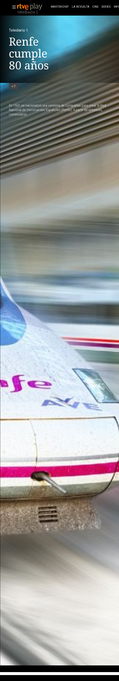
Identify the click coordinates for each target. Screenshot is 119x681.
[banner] (33, 6)
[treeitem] (60, 7)
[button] (13, 7)
